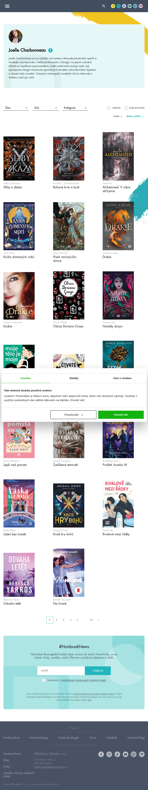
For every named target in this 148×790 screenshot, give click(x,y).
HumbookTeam (12, 753)
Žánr (16, 107)
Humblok (112, 737)
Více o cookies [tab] (122, 378)
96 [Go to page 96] (91, 620)
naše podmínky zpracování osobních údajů (93, 693)
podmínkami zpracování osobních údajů (83, 680)
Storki (92, 737)
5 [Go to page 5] (77, 620)
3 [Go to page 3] (63, 620)
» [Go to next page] (98, 620)
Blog (6, 758)
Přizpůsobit (73, 414)
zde (89, 699)
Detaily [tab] (74, 378)
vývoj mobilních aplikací (46, 779)
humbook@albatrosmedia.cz (51, 766)
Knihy (6, 763)
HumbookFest (11, 737)
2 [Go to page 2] (56, 620)
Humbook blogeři (68, 737)
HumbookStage (39, 737)
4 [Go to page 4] (70, 620)
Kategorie (75, 107)
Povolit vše (121, 414)
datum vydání (135, 116)
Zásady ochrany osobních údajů (18, 770)
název (118, 116)
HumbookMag (136, 737)
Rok (46, 107)
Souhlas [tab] (25, 378)
